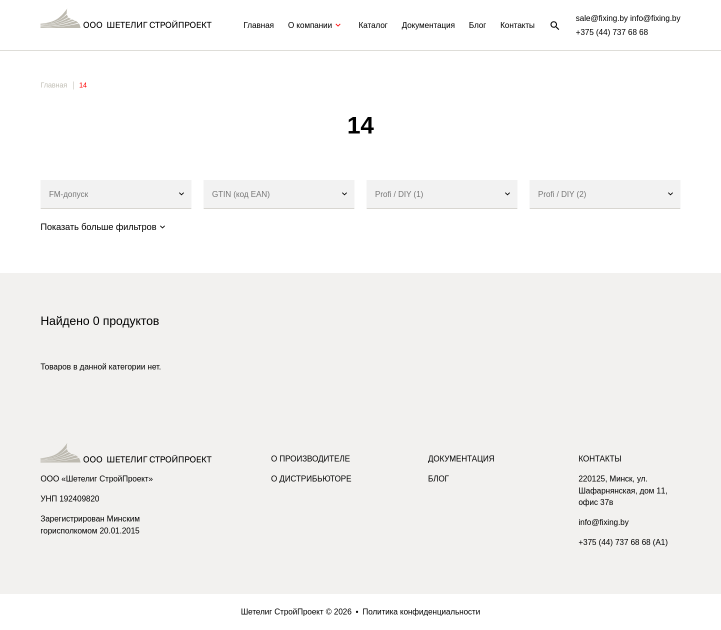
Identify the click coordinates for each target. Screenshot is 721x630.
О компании (316, 25)
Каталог (373, 25)
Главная (259, 25)
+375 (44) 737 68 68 (612, 32)
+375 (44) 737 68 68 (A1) (623, 542)
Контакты (517, 25)
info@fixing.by (603, 522)
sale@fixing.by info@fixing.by (628, 18)
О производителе (310, 458)
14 (83, 85)
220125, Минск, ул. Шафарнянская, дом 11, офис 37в (623, 490)
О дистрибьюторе (311, 478)
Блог (477, 25)
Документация (428, 25)
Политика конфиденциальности (421, 612)
